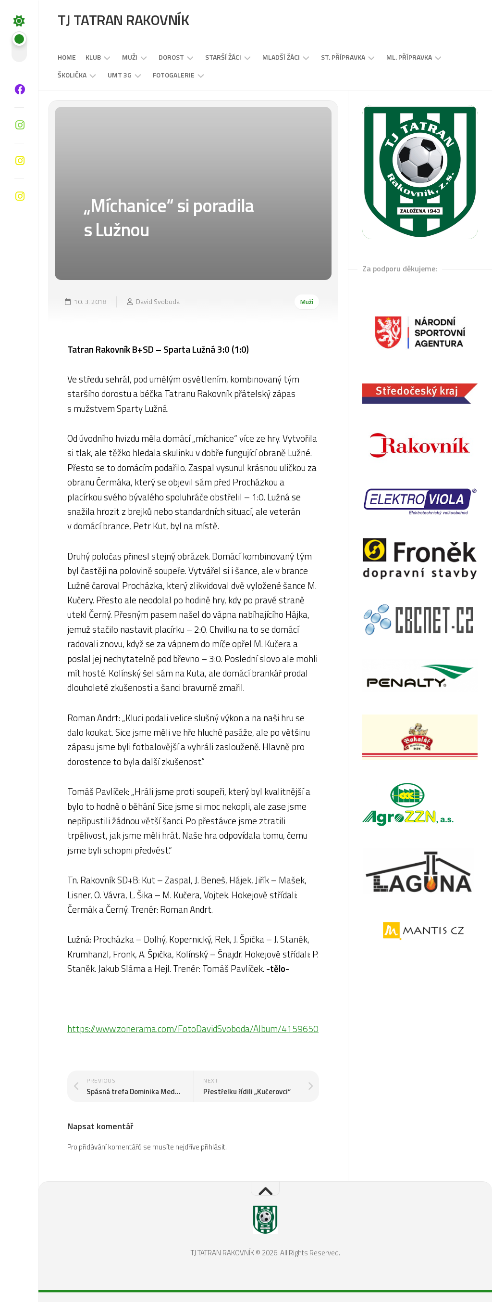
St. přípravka (343, 57)
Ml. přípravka (409, 57)
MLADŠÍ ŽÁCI (281, 57)
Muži (129, 57)
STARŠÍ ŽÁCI (223, 57)
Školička (72, 75)
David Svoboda (158, 301)
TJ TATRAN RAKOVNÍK (123, 20)
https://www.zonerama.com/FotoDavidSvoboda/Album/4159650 (193, 1028)
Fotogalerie (174, 75)
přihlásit (213, 1146)
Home (67, 57)
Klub (93, 57)
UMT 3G (120, 75)
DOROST (171, 57)
